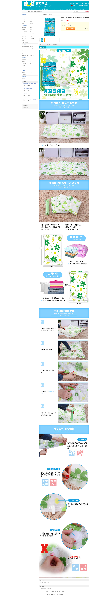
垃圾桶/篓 (31, 48)
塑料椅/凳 (31, 46)
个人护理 (61, 9)
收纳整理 (30, 9)
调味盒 (31, 63)
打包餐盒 (24, 36)
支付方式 (58, 591)
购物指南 (82, 3)
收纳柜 (23, 21)
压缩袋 (39, 11)
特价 (41, 11)
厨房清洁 (24, 59)
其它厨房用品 (24, 67)
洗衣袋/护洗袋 (25, 55)
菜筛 (30, 59)
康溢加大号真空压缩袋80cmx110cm (29, 88)
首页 (24, 9)
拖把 (23, 53)
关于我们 (87, 3)
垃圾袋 (31, 29)
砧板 (30, 61)
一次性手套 (24, 31)
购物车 (74, 5)
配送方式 (63, 591)
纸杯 (37, 11)
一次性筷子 (32, 38)
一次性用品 (38, 9)
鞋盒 (23, 23)
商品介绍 (42, 44)
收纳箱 (23, 16)
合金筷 (23, 61)
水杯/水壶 (31, 65)
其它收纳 (31, 23)
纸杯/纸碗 (24, 27)
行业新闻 (82, 9)
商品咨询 (55, 44)
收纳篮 (23, 19)
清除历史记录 (25, 107)
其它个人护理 (24, 74)
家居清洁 (46, 9)
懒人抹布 (24, 38)
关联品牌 (75, 9)
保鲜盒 (23, 65)
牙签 (23, 40)
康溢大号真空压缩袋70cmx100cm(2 (29, 83)
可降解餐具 (32, 33)
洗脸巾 (23, 72)
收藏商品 (86, 28)
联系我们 (52, 591)
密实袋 (31, 31)
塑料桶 (23, 50)
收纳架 (31, 19)
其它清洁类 (32, 55)
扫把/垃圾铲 (32, 53)
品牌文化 (68, 9)
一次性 (34, 11)
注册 (74, 3)
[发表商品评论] (49, 582)
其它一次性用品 (25, 42)
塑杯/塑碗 (31, 27)
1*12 (68, 23)
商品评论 (48, 44)
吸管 (30, 40)
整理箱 (32, 11)
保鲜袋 (23, 29)
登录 (71, 3)
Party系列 (31, 36)
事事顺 (23, 78)
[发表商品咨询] (49, 588)
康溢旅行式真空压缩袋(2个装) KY (29, 93)
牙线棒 (31, 72)
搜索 (87, 11)
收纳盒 (31, 16)
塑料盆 (31, 50)
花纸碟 (23, 33)
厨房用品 (53, 9)
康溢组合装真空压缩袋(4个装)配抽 (29, 99)
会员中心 (77, 3)
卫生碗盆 (24, 63)
